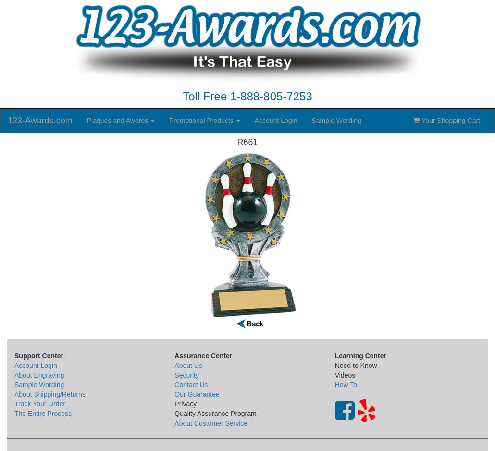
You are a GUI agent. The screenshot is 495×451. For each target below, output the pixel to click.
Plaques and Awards (121, 120)
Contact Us (191, 385)
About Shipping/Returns (50, 394)
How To (346, 385)
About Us (188, 365)
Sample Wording (336, 120)
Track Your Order (39, 404)
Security (186, 375)
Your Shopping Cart (446, 120)
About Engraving (39, 375)
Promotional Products (204, 120)
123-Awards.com (40, 120)
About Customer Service (211, 423)
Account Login (276, 120)
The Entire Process (43, 413)
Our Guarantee (196, 394)
